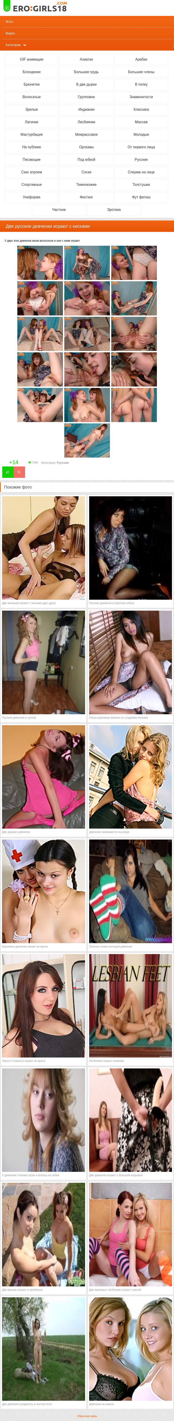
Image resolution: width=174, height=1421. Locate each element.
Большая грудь (86, 72)
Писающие (31, 159)
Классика (141, 109)
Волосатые (32, 97)
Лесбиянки (86, 122)
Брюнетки (32, 84)
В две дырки (86, 84)
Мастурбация (32, 134)
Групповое (86, 97)
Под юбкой (86, 159)
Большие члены (141, 72)
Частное (59, 210)
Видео (10, 33)
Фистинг (86, 197)
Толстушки (141, 185)
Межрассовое (86, 134)
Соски (86, 172)
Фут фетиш (141, 197)
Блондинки (32, 72)
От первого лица (141, 147)
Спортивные (31, 185)
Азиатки (86, 59)
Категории (13, 45)
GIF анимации (31, 59)
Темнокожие (86, 185)
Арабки (141, 59)
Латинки (31, 122)
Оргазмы (86, 147)
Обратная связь (87, 1416)
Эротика (114, 210)
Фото (9, 21)
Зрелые (31, 109)
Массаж (141, 122)
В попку (141, 84)
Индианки (86, 109)
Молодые (141, 134)
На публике (31, 147)
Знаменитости (141, 97)
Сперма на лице (141, 172)
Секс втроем (31, 172)
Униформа (31, 197)
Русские (141, 159)
